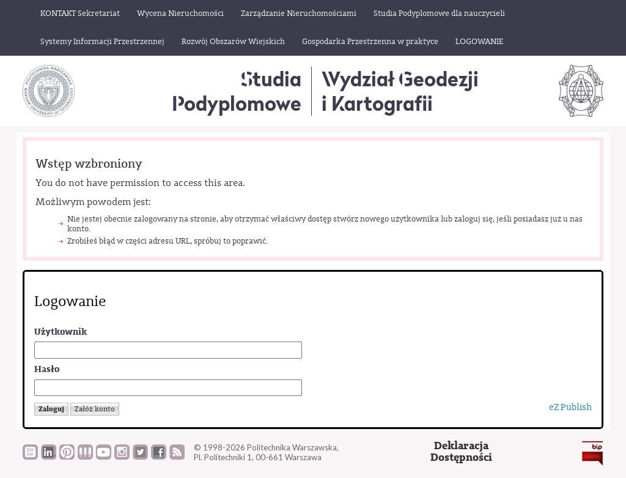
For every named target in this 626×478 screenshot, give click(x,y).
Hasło (46, 369)
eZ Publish (570, 407)
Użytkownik (60, 332)
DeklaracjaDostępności (461, 452)
